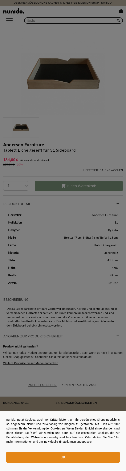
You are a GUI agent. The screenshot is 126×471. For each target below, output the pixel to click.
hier (33, 433)
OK (63, 457)
